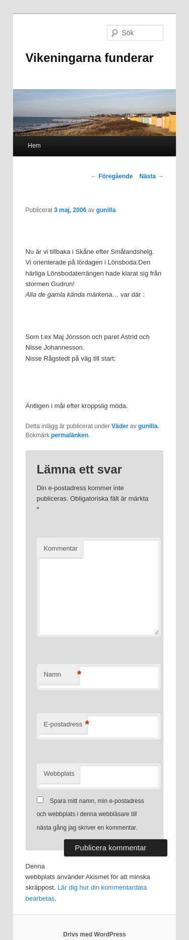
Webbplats (59, 773)
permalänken (69, 435)
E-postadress (66, 724)
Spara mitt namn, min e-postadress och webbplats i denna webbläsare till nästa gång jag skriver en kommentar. (90, 814)
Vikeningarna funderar (90, 57)
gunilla (106, 210)
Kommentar (61, 548)
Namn (61, 674)
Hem (34, 145)
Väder (119, 426)
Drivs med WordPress (94, 934)
